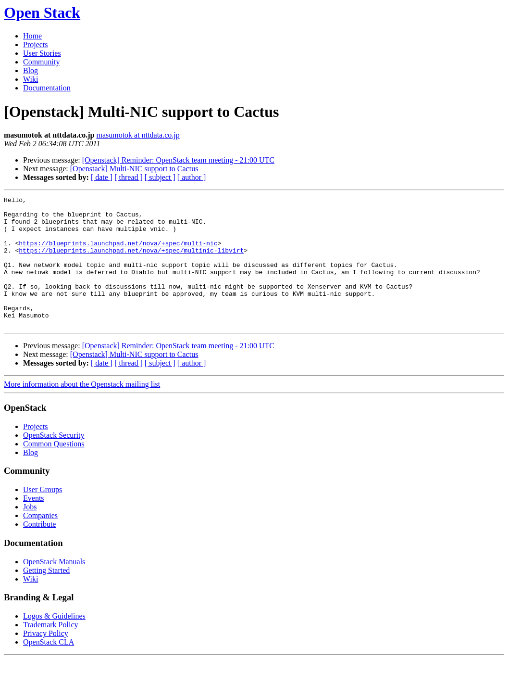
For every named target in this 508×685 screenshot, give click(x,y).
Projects (35, 44)
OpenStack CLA (48, 668)
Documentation (47, 88)
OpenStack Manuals (54, 588)
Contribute (39, 550)
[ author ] (191, 177)
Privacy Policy (45, 659)
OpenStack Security (54, 461)
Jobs (30, 533)
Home (32, 36)
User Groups (42, 515)
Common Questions (54, 470)
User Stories (42, 53)
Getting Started (46, 596)
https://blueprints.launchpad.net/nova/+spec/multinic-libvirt (131, 261)
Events (33, 524)
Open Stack (42, 12)
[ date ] (101, 177)
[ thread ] (128, 177)
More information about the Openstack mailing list (82, 410)
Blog (30, 70)
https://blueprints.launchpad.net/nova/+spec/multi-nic (118, 253)
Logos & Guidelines (54, 642)
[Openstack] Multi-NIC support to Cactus (134, 169)
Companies (40, 541)
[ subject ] (160, 177)
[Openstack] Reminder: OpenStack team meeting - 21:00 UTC (178, 160)
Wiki (30, 79)
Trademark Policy (50, 651)
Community (41, 62)
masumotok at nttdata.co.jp (137, 135)
